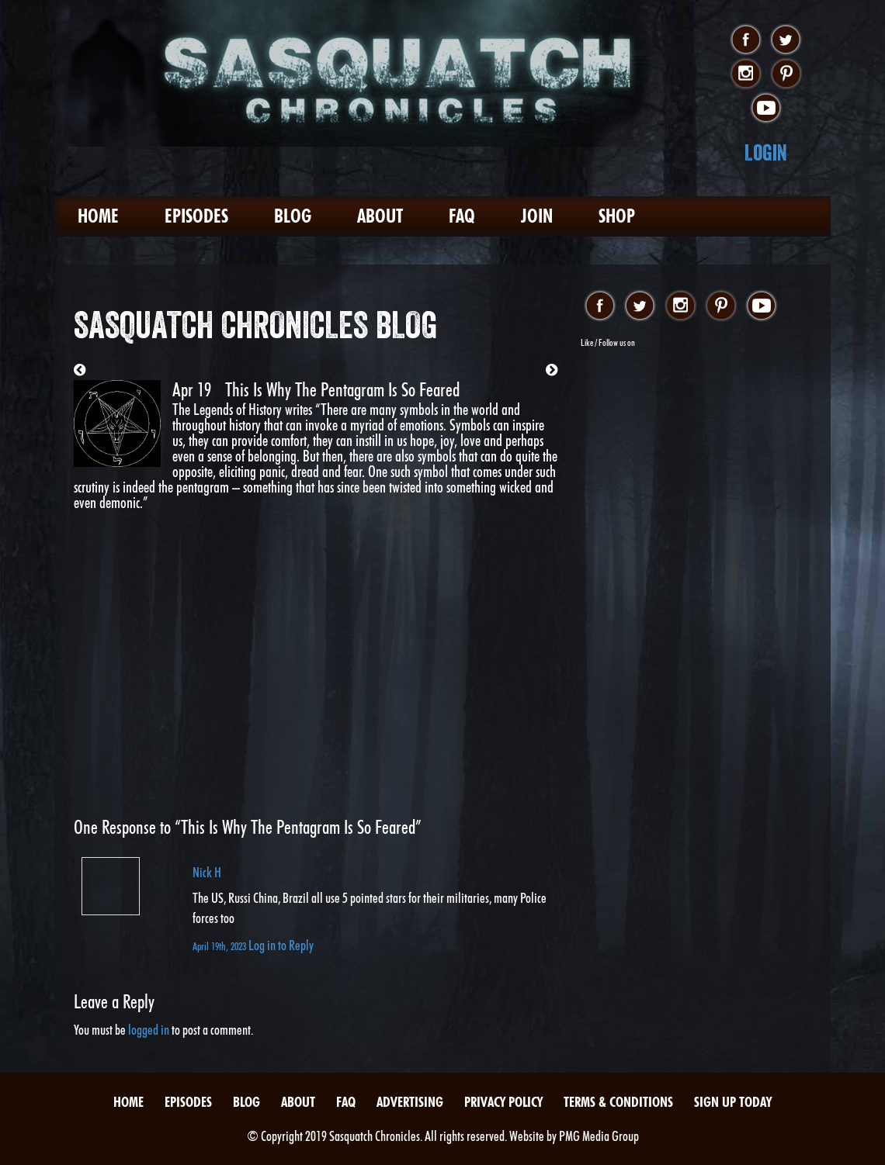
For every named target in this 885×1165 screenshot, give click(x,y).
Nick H (207, 872)
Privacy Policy (503, 1102)
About (380, 216)
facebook (745, 40)
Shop (617, 216)
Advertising (410, 1102)
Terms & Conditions (618, 1102)
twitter (786, 40)
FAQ (462, 216)
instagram (745, 74)
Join (537, 216)
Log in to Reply (281, 945)
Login (765, 152)
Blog (292, 216)
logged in (148, 1030)
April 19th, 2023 (220, 945)
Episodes (196, 216)
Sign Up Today (733, 1102)
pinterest (786, 74)
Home (98, 216)
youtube (766, 109)
